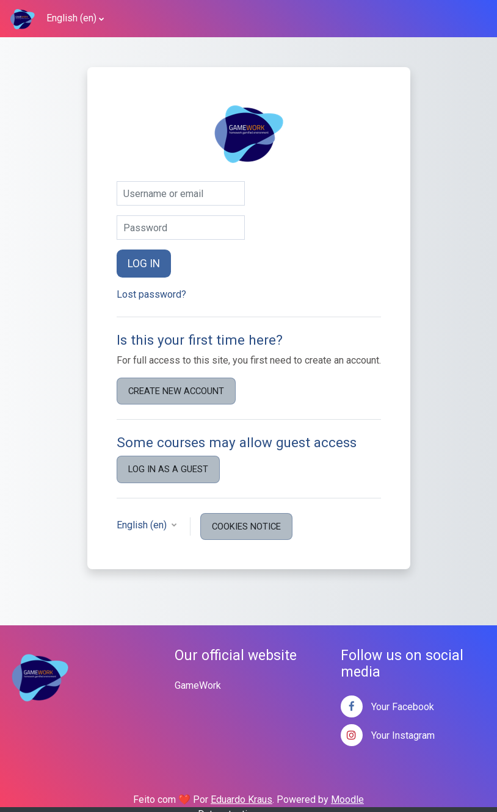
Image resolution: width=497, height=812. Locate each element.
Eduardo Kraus (241, 799)
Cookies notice (246, 526)
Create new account (176, 391)
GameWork (198, 685)
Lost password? (151, 294)
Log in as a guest (168, 469)
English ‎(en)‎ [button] (143, 525)
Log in (144, 263)
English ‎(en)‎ (71, 18)
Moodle (347, 799)
